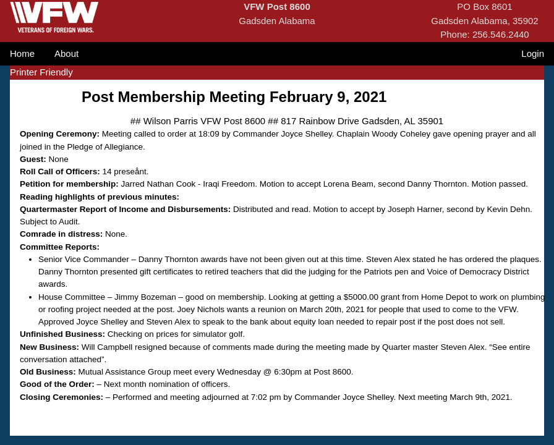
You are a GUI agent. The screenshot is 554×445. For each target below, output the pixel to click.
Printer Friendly (41, 72)
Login (532, 53)
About (66, 53)
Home (22, 53)
